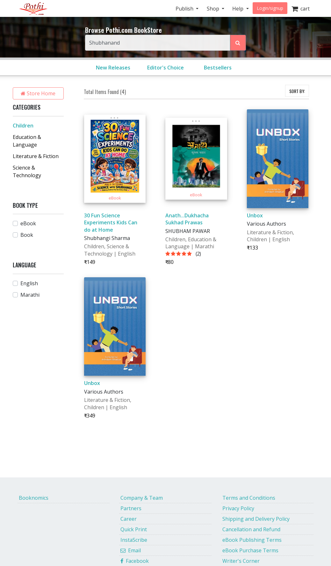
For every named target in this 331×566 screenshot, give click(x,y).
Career (128, 518)
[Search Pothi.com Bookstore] (238, 43)
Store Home (38, 93)
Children (23, 125)
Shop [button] (213, 8)
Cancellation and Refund (251, 529)
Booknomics (33, 497)
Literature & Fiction (36, 156)
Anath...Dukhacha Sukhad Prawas (187, 219)
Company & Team (141, 497)
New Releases (113, 67)
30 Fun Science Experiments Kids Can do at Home (110, 222)
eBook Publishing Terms (252, 539)
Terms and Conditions (248, 497)
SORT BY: (297, 91)
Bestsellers (218, 67)
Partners (130, 508)
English (29, 283)
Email (130, 550)
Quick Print (133, 529)
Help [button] (238, 8)
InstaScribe (133, 539)
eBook (28, 223)
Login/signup (270, 8)
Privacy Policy (238, 508)
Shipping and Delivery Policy (256, 518)
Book (26, 234)
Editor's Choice (165, 67)
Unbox (255, 215)
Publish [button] (185, 8)
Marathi (30, 294)
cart (300, 8)
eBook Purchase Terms (250, 550)
